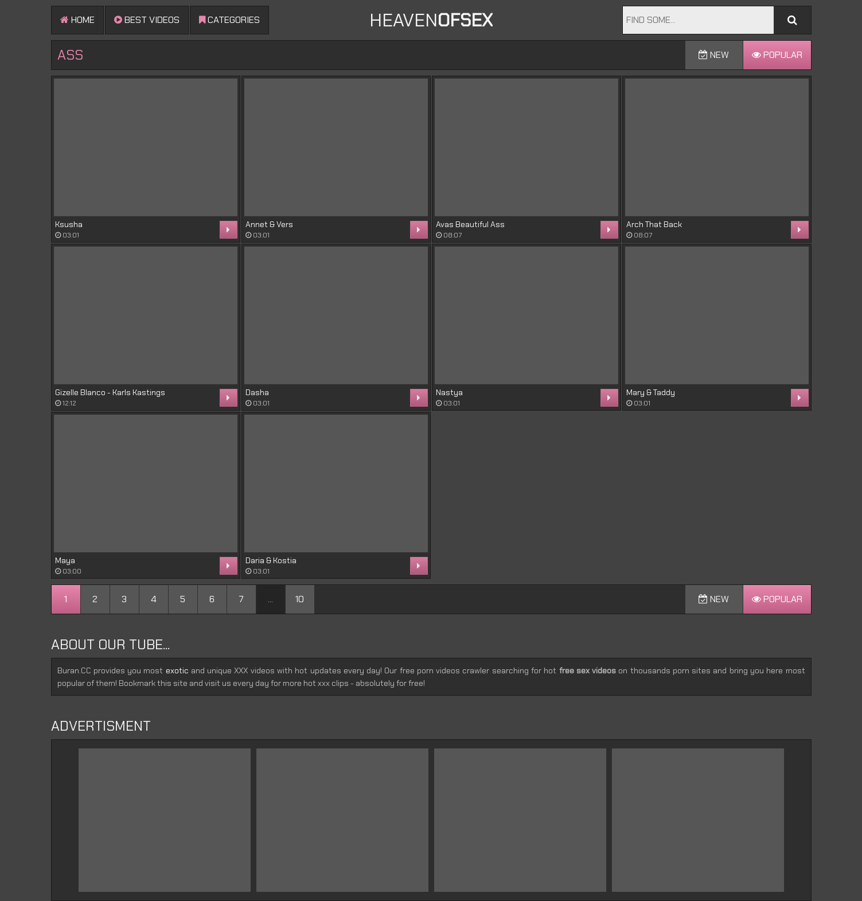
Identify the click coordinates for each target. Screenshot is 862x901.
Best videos (147, 20)
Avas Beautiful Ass (470, 224)
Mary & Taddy (650, 392)
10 (299, 599)
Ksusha (69, 224)
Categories (229, 20)
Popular (777, 55)
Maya (65, 560)
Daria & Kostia (271, 560)
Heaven (431, 20)
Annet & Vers (269, 224)
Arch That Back (654, 224)
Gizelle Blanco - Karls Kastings (110, 392)
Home (77, 20)
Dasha (257, 392)
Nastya (449, 392)
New (714, 55)
